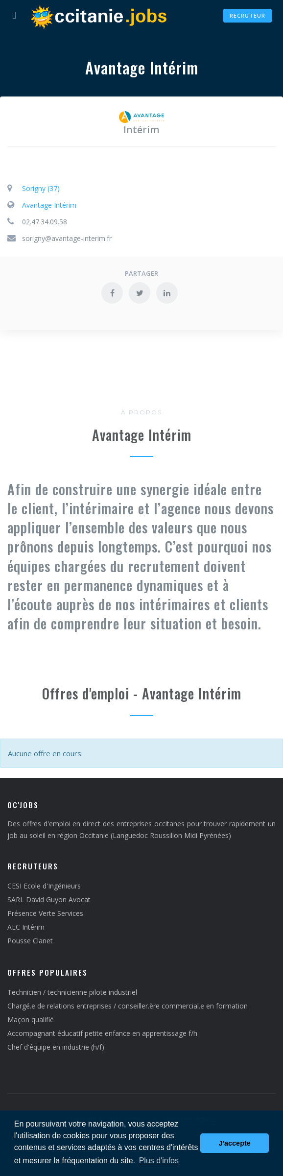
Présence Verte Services (45, 913)
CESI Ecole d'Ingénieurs (44, 885)
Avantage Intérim (49, 205)
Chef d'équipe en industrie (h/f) (55, 1047)
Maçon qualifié (30, 1019)
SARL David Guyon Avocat (49, 899)
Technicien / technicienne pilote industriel (72, 992)
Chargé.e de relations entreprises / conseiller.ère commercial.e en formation (127, 1005)
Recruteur (247, 15)
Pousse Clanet (30, 940)
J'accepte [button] (235, 1143)
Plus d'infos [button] (159, 1160)
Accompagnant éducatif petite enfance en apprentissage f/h (102, 1033)
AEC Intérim (26, 927)
